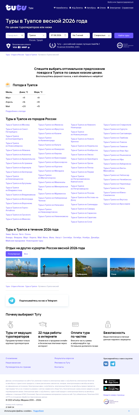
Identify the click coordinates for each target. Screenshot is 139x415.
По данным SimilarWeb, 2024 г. (68, 47)
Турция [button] (40, 40)
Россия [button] (32, 40)
